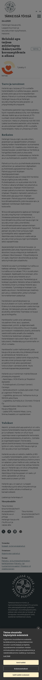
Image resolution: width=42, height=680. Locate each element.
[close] (38, 628)
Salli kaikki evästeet (21, 675)
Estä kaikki (21, 662)
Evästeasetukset (21, 669)
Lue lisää (6, 656)
